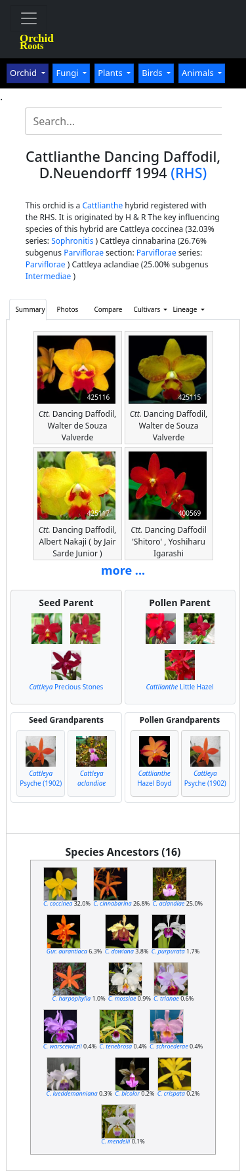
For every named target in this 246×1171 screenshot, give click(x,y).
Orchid (24, 73)
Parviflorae (84, 252)
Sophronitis (72, 240)
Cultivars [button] (147, 309)
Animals (199, 73)
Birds (153, 73)
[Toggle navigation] (28, 18)
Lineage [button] (186, 309)
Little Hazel (179, 686)
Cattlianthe (102, 205)
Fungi (68, 73)
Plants (111, 73)
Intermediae (49, 276)
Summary (30, 309)
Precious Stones (66, 686)
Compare (108, 309)
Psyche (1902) (41, 778)
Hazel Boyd (154, 778)
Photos (68, 309)
